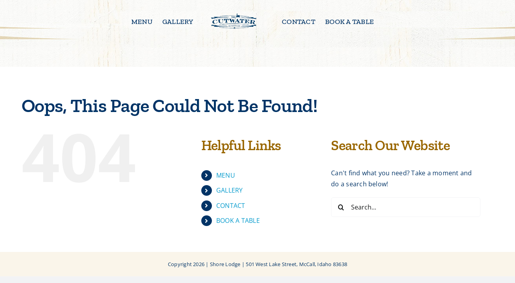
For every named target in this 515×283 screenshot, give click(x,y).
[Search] (341, 207)
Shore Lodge (225, 264)
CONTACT (230, 205)
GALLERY (229, 190)
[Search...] (405, 207)
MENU (225, 175)
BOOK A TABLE (238, 220)
